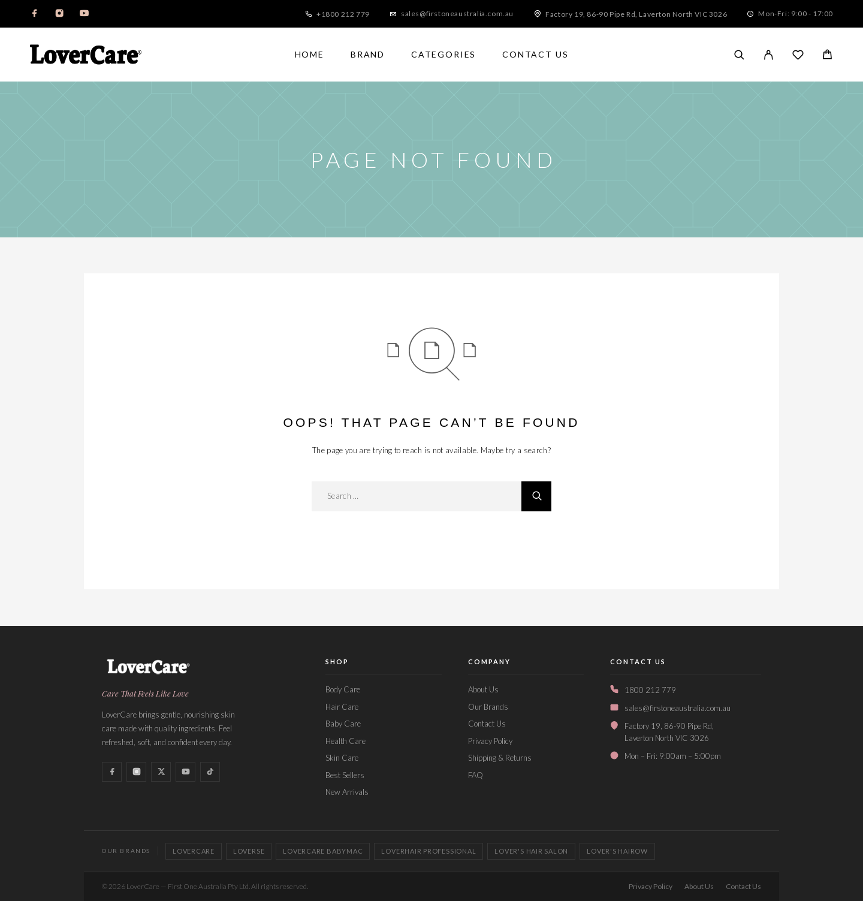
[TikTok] (210, 772)
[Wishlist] (798, 56)
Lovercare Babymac (323, 851)
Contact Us (535, 54)
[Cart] (827, 55)
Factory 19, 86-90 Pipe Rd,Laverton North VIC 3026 (669, 732)
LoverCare (194, 851)
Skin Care (341, 758)
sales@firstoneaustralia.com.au (457, 13)
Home (309, 54)
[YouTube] (84, 14)
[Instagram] (59, 14)
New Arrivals (347, 792)
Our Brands (488, 707)
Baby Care (343, 723)
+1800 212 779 (343, 14)
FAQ (475, 775)
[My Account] (768, 55)
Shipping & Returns (500, 758)
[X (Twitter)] (161, 772)
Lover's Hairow (617, 851)
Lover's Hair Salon (531, 851)
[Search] (739, 55)
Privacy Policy (490, 741)
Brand (368, 54)
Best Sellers (344, 775)
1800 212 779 (650, 690)
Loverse (248, 851)
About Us (483, 689)
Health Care (345, 741)
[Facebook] (35, 14)
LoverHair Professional (428, 851)
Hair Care (341, 707)
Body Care (342, 689)
